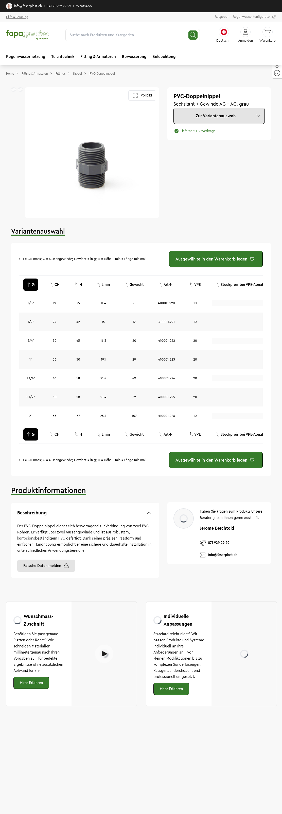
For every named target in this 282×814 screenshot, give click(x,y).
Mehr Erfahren (31, 683)
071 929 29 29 (214, 543)
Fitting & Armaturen (98, 56)
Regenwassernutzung (25, 56)
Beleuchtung (163, 56)
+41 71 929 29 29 (59, 6)
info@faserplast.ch (24, 6)
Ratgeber (222, 17)
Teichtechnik (62, 56)
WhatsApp (84, 6)
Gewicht (134, 285)
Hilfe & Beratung (17, 17)
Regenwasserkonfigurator (254, 17)
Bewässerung (134, 56)
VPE (195, 285)
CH (54, 285)
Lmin (103, 285)
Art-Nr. (166, 285)
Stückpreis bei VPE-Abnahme (242, 285)
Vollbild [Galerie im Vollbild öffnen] (142, 95)
